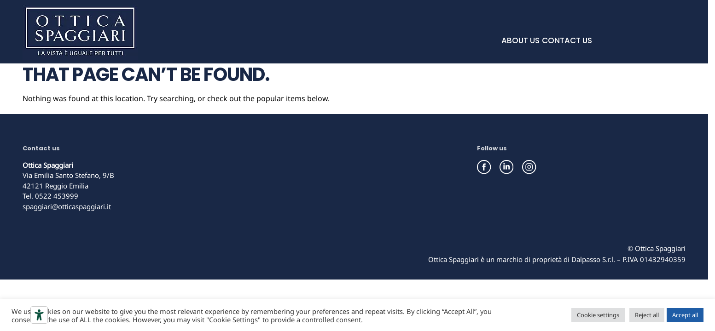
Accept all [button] (685, 315)
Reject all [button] (647, 315)
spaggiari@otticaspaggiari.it (67, 206)
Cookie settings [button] (598, 315)
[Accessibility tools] (39, 315)
